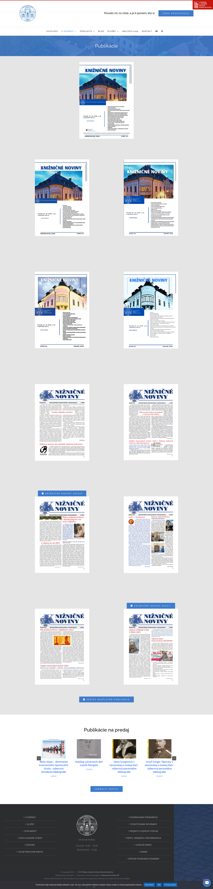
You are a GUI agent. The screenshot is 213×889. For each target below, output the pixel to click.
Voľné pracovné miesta (50, 843)
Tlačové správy (163, 836)
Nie (159, 885)
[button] (162, 31)
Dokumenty (50, 822)
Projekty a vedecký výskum (163, 822)
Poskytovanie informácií (163, 815)
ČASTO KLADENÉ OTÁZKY (50, 829)
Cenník (163, 843)
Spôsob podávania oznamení (163, 850)
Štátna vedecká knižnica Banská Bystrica (117, 863)
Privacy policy (170, 885)
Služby (50, 815)
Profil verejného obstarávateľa (163, 829)
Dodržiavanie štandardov (163, 808)
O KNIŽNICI (50, 808)
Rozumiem (149, 885)
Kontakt (50, 836)
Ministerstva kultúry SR (130, 867)
